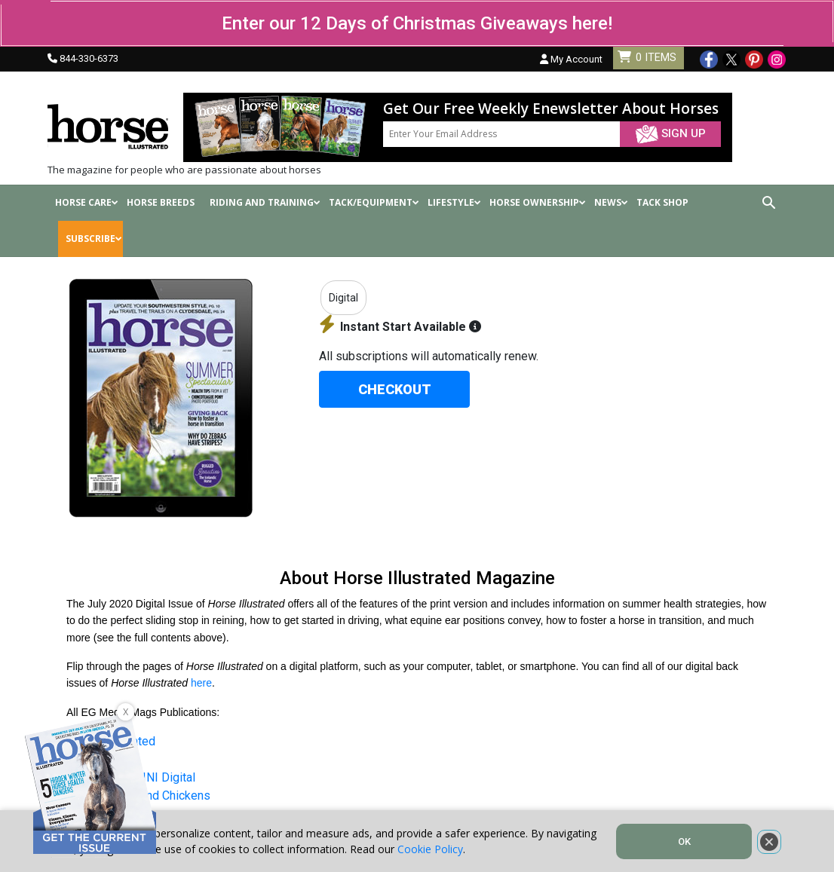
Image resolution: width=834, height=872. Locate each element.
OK (684, 841)
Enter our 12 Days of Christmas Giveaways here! (417, 23)
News (611, 202)
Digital (343, 298)
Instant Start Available (400, 327)
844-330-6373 (89, 58)
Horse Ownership (537, 202)
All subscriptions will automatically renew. (428, 356)
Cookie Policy (430, 849)
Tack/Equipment (374, 202)
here (201, 683)
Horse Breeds (161, 202)
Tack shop (662, 202)
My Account (571, 59)
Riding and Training (265, 202)
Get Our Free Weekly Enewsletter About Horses (551, 109)
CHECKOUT (394, 389)
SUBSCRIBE (94, 238)
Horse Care (86, 202)
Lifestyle (454, 202)
